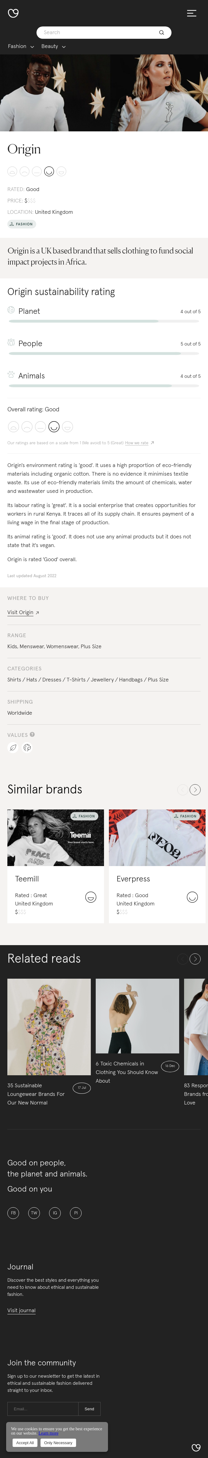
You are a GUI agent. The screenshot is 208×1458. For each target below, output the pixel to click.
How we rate (136, 443)
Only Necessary (58, 1442)
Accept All (25, 1442)
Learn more (48, 1433)
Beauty (49, 46)
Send (89, 1409)
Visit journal (21, 1310)
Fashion (17, 46)
